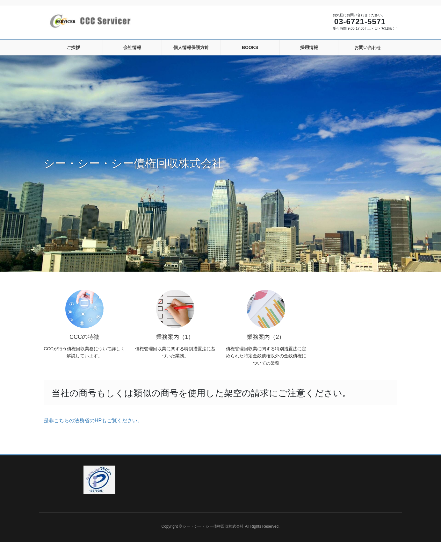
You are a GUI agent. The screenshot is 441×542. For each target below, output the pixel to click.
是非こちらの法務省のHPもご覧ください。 (93, 420)
